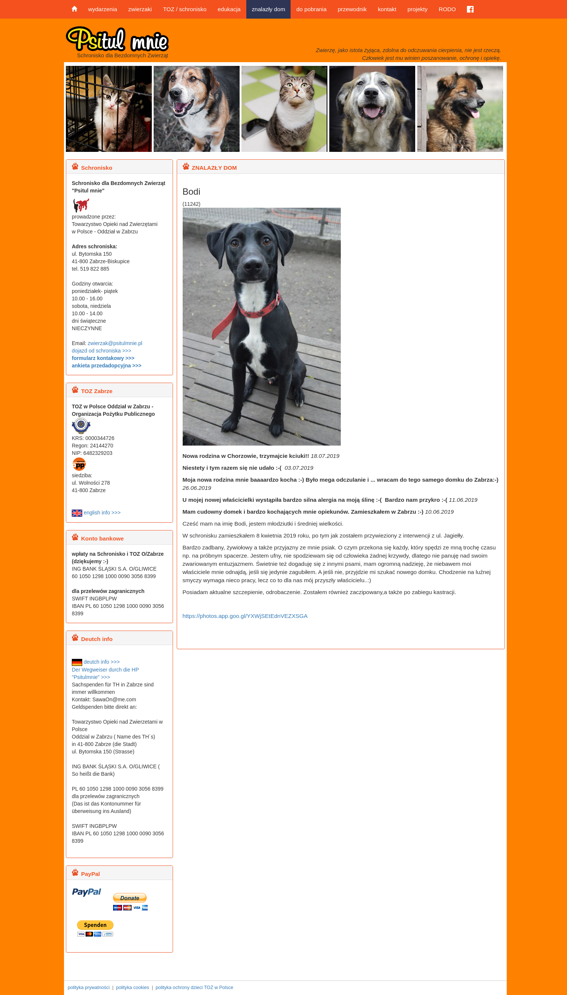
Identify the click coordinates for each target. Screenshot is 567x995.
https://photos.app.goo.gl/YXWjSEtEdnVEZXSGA (245, 616)
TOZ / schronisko (184, 9)
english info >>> (96, 513)
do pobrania (311, 9)
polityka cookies (132, 987)
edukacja (229, 9)
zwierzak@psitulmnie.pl (115, 343)
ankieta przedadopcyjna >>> (106, 366)
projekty (417, 9)
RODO (447, 9)
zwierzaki (140, 9)
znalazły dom (268, 9)
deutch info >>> (96, 662)
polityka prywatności (89, 987)
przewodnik (352, 9)
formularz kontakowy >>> (103, 358)
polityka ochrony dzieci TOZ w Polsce (194, 987)
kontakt (387, 9)
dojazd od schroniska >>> (101, 351)
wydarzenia (102, 9)
